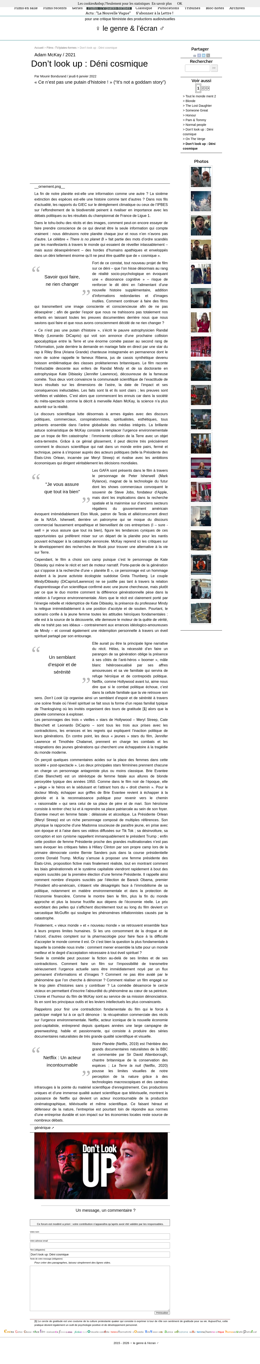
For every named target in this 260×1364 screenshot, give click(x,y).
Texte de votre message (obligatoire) (46, 1259)
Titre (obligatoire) (37, 1250)
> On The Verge (194, 139)
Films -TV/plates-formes (109, 8)
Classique (144, 8)
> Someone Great (195, 110)
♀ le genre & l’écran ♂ (130, 28)
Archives (237, 8)
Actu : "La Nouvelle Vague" (108, 13)
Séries (77, 8)
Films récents (54, 8)
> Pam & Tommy (194, 120)
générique (42, 1128)
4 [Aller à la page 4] (208, 88)
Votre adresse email (39, 1241)
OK (179, 3)
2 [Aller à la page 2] (203, 88)
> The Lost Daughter (197, 105)
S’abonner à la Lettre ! (155, 13)
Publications (168, 8)
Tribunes (192, 8)
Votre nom (34, 1232)
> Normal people (194, 125)
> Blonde (189, 101)
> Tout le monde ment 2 (199, 96)
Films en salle (26, 8)
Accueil (38, 47)
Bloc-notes (215, 8)
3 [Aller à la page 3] (205, 88)
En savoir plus (162, 3)
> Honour (189, 115)
